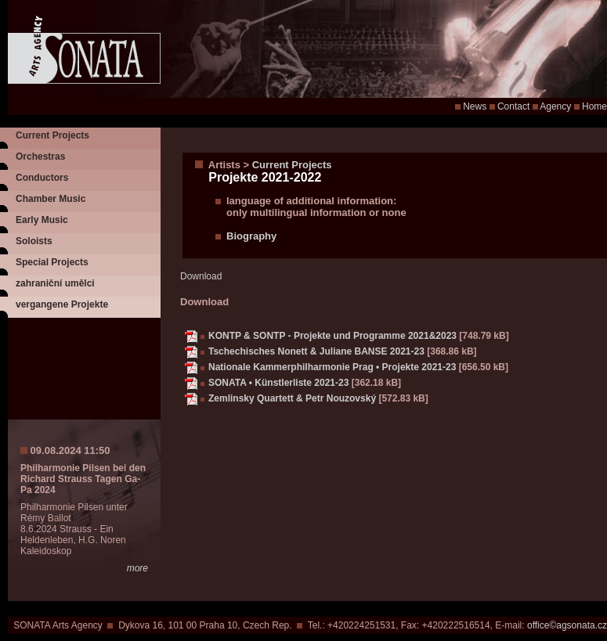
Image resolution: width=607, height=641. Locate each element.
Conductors (42, 177)
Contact (513, 106)
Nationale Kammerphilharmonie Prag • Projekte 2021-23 (332, 367)
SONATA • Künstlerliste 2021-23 (278, 382)
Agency (555, 106)
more (137, 568)
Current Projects (52, 135)
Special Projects (52, 262)
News (474, 106)
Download (201, 276)
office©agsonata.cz (567, 625)
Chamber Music (50, 198)
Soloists (34, 241)
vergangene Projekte (62, 304)
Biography (251, 236)
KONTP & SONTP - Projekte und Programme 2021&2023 (332, 335)
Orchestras (40, 156)
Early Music (42, 219)
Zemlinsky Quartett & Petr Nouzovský (292, 398)
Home (594, 106)
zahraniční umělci (55, 283)
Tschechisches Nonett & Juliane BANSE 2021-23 (316, 351)
